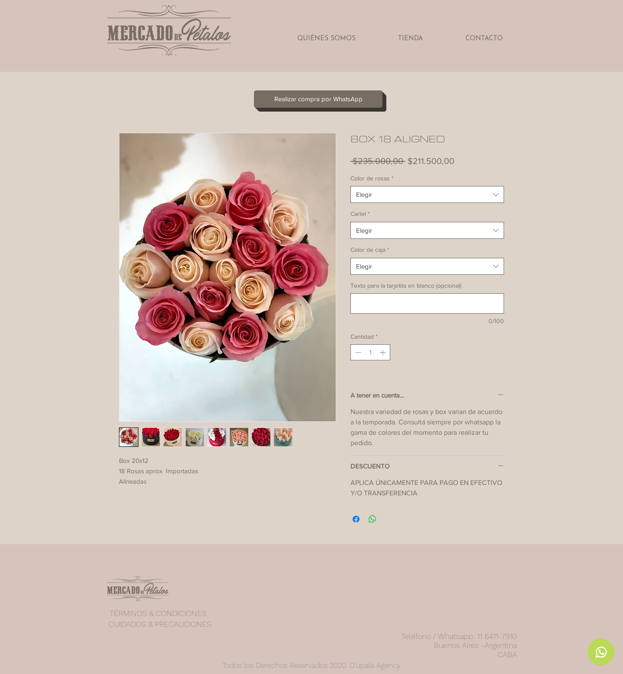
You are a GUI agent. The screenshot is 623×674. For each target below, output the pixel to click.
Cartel (360, 213)
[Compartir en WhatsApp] (372, 519)
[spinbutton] (370, 352)
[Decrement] (357, 352)
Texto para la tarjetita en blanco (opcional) (405, 285)
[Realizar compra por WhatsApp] (318, 99)
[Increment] (383, 352)
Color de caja (369, 249)
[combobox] (427, 194)
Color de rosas (372, 178)
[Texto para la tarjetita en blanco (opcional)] (427, 303)
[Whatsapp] (601, 652)
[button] (537, 39)
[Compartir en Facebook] (356, 519)
